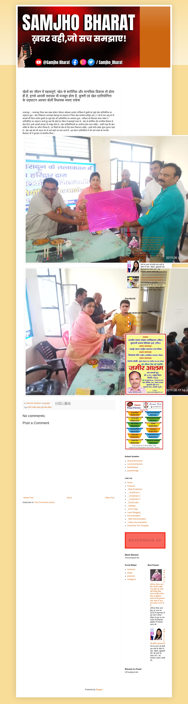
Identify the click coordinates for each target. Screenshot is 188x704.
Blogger (99, 689)
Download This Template (138, 525)
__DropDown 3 (133, 499)
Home (69, 498)
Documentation (133, 516)
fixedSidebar (132, 467)
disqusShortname (134, 461)
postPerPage (132, 471)
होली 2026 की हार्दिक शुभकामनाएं (152, 262)
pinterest (131, 576)
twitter (129, 573)
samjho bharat (137, 326)
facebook (131, 569)
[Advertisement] (94, 75)
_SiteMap (131, 506)
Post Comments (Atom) (44, 502)
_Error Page (132, 509)
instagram (131, 579)
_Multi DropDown (134, 489)
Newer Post (28, 498)
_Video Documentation (137, 522)
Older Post (109, 498)
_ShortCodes (133, 502)
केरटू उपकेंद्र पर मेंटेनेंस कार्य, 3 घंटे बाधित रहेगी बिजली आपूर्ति (152, 278)
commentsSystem (135, 464)
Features (131, 486)
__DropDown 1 (133, 492)
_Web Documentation (136, 519)
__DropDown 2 (133, 496)
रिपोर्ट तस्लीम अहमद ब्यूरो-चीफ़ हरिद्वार (40, 407)
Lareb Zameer (137, 317)
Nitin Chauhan (137, 321)
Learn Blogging (133, 512)
